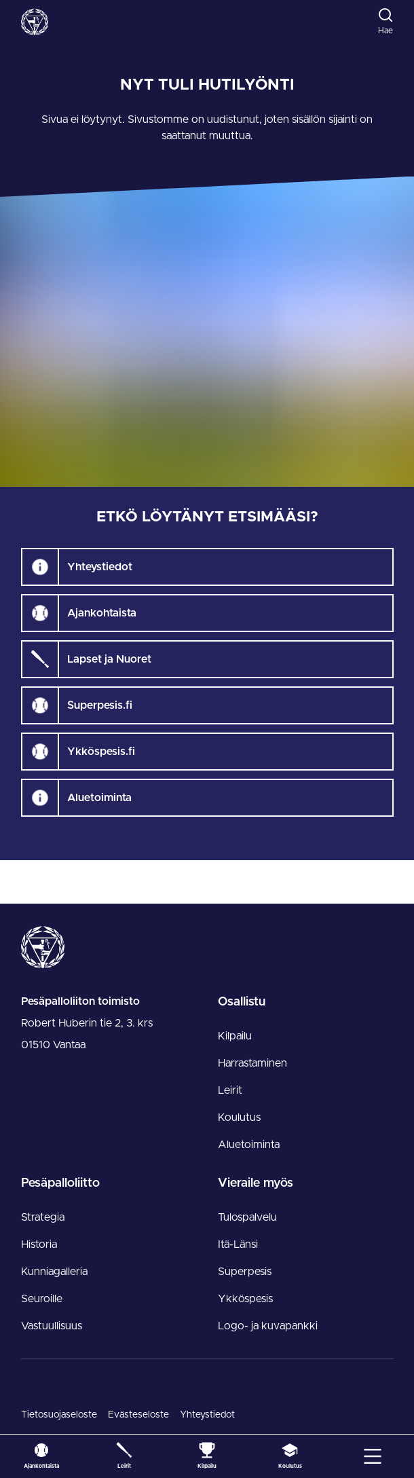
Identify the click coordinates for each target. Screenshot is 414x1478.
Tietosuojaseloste (59, 1415)
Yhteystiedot (207, 1415)
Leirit (230, 1090)
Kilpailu (235, 1036)
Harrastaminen (252, 1063)
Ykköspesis (245, 1298)
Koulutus (239, 1117)
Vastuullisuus (51, 1325)
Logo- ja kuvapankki (268, 1325)
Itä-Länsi (238, 1244)
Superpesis (244, 1271)
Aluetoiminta (249, 1144)
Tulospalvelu (247, 1217)
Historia (39, 1244)
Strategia (42, 1217)
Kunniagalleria (54, 1271)
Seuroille (41, 1298)
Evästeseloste (138, 1415)
